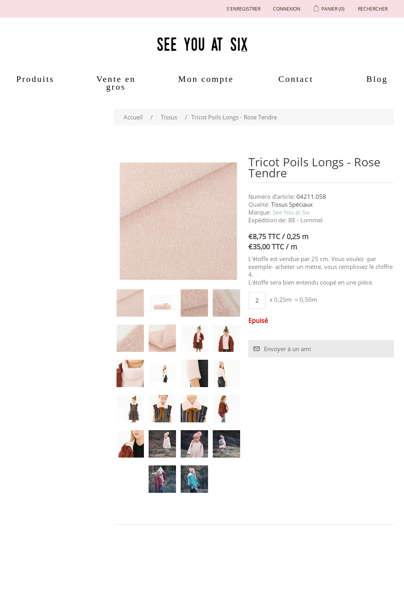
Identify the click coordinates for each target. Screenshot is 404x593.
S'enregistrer (243, 8)
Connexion (286, 8)
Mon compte (206, 79)
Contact (295, 79)
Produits (35, 79)
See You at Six (291, 212)
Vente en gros (115, 83)
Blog (377, 79)
